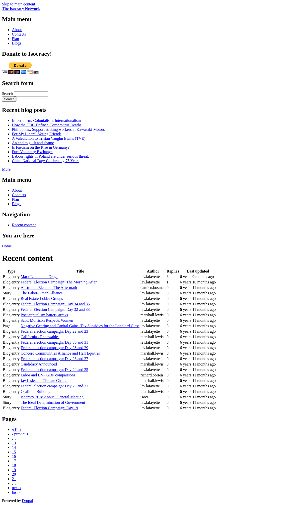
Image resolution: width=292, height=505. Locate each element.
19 (14, 470)
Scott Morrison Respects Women (47, 320)
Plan (15, 39)
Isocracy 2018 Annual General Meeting (52, 397)
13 (14, 443)
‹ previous (20, 434)
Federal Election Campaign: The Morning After (59, 282)
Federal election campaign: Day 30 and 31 (54, 342)
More (6, 169)
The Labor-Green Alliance (42, 293)
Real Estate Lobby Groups (42, 298)
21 (14, 479)
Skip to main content (18, 4)
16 (14, 456)
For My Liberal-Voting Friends (36, 134)
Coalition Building (36, 391)
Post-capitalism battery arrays (44, 315)
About (17, 30)
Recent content (24, 225)
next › (16, 488)
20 (14, 474)
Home (7, 246)
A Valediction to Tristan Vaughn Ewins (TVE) (48, 138)
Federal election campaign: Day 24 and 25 (54, 369)
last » (16, 492)
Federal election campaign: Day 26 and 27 (54, 359)
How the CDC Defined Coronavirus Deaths (46, 125)
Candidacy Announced (39, 364)
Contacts (19, 34)
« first (16, 429)
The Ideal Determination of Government (53, 402)
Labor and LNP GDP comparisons (48, 375)
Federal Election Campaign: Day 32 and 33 (55, 309)
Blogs (16, 43)
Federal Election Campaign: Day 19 (49, 408)
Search (8, 94)
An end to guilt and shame (33, 143)
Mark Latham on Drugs (39, 277)
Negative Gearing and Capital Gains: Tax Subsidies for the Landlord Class (80, 326)
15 (14, 452)
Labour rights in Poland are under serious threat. (50, 156)
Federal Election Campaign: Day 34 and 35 (55, 304)
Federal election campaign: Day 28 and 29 (54, 348)
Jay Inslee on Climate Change (44, 380)
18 (14, 465)
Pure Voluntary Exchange (32, 152)
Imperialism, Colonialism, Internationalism (46, 120)
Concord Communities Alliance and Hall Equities (60, 353)
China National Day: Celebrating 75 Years (45, 161)
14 (14, 447)
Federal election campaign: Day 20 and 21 (54, 386)
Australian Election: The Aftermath (49, 287)
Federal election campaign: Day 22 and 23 (54, 331)
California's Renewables (40, 337)
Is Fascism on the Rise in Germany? (41, 147)
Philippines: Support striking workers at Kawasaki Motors (58, 129)
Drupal (27, 501)
